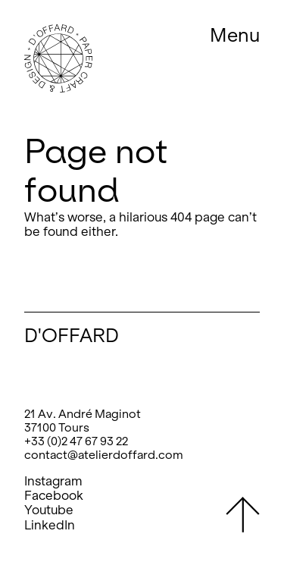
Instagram (53, 481)
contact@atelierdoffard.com (103, 454)
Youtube (48, 510)
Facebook (53, 495)
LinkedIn (49, 525)
